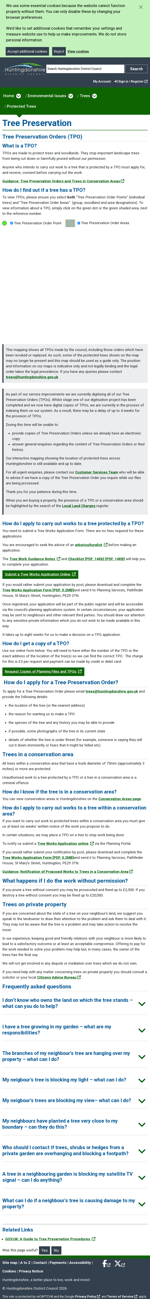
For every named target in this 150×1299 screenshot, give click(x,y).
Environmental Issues (47, 95)
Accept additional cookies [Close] (27, 51)
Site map (9, 1263)
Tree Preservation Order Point (31, 223)
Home (8, 95)
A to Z (25, 1263)
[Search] (85, 69)
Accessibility (80, 1263)
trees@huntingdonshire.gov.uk (32, 377)
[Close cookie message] (141, 7)
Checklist (96, 559)
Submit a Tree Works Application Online (40, 574)
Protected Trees (21, 106)
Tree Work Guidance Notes (35, 559)
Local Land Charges (79, 506)
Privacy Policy (87, 1296)
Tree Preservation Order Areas (97, 223)
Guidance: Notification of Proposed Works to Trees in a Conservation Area (67, 872)
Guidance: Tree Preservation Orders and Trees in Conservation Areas (63, 181)
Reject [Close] (59, 51)
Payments (58, 1263)
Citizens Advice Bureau (59, 977)
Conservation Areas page (119, 799)
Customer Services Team (96, 472)
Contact (40, 1263)
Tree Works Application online (65, 843)
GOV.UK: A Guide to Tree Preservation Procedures (50, 1239)
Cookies (9, 1271)
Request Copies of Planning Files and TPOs (43, 671)
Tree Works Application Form (38, 590)
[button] (75, 1004)
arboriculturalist (91, 545)
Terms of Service (122, 1296)
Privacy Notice (31, 1271)
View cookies (78, 51)
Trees (85, 95)
